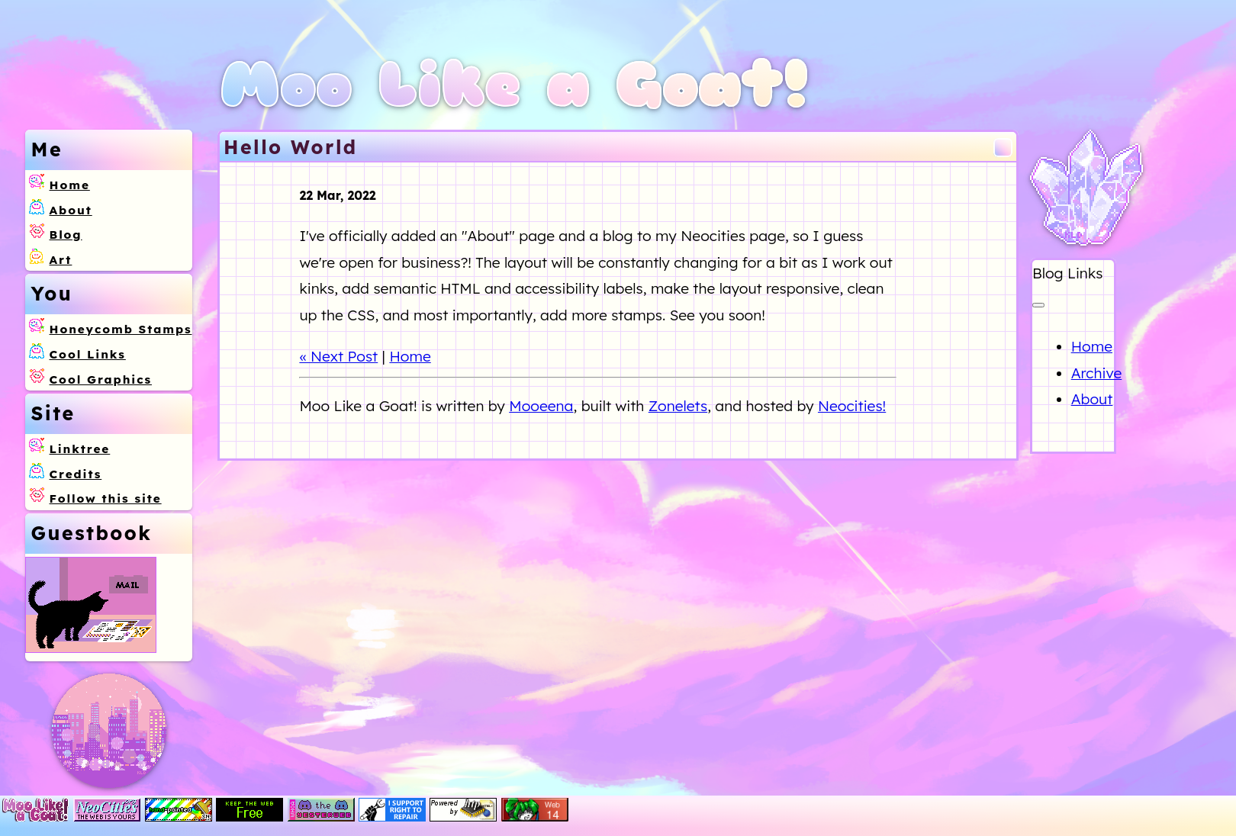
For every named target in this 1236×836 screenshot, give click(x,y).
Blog (66, 234)
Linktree (80, 449)
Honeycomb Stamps (121, 329)
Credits (76, 474)
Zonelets (678, 406)
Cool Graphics (101, 379)
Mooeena (541, 406)
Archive (1096, 373)
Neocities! (852, 406)
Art (61, 259)
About (71, 210)
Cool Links (88, 354)
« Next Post (338, 356)
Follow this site (106, 498)
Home (70, 185)
